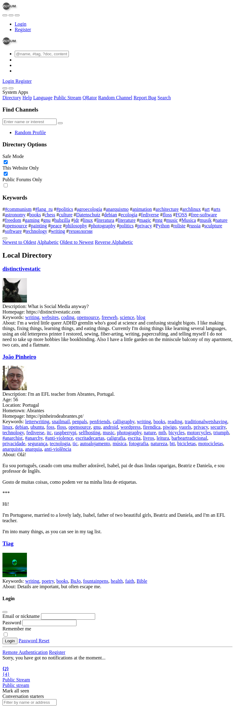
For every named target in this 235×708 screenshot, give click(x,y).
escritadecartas (90, 438)
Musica (188, 220)
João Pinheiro (19, 357)
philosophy (76, 225)
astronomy (15, 214)
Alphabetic (47, 242)
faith (129, 581)
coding (68, 317)
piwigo (169, 427)
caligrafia (116, 438)
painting (39, 225)
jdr (76, 220)
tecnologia (60, 443)
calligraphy (123, 421)
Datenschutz (88, 214)
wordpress (131, 427)
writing (58, 231)
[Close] (11, 88)
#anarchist (12, 438)
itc (49, 432)
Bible (142, 581)
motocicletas (210, 443)
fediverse (150, 214)
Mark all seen (15, 690)
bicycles (177, 432)
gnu (46, 220)
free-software (204, 214)
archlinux (191, 209)
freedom (13, 220)
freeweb (110, 317)
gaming (32, 220)
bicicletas (186, 443)
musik (205, 220)
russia (194, 225)
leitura (163, 438)
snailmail (61, 421)
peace (56, 225)
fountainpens (95, 581)
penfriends (100, 421)
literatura (105, 220)
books (35, 214)
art (207, 209)
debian (110, 214)
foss (50, 427)
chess (50, 214)
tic (75, 443)
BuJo (76, 581)
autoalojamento (95, 443)
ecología (129, 214)
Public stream (15, 685)
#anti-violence (59, 438)
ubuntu (37, 427)
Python (163, 225)
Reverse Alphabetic (114, 242)
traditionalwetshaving (206, 421)
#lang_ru (44, 209)
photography (103, 225)
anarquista (12, 449)
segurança (37, 443)
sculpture (213, 225)
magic (145, 220)
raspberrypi (65, 432)
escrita (134, 438)
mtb (162, 432)
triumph (221, 432)
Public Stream (67, 97)
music (172, 220)
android (110, 427)
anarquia (33, 449)
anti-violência (57, 449)
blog (141, 317)
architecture (167, 209)
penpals (79, 421)
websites (50, 317)
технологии (80, 231)
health (117, 581)
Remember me (16, 628)
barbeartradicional (189, 438)
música (119, 443)
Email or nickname (21, 616)
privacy (144, 225)
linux (88, 220)
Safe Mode (13, 156)
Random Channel (115, 97)
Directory (11, 97)
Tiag (7, 543)
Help (27, 97)
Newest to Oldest (19, 242)
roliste (179, 225)
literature (127, 220)
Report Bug (144, 97)
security (218, 427)
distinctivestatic (21, 269)
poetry (48, 581)
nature (221, 220)
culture (65, 214)
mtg (158, 220)
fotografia (138, 443)
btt (172, 443)
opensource (16, 225)
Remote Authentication (25, 652)
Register (23, 29)
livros (148, 438)
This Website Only (20, 168)
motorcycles (199, 432)
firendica (152, 427)
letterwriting (37, 421)
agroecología (89, 209)
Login (20, 24)
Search (164, 97)
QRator (90, 97)
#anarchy (34, 438)
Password (11, 622)
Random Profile (30, 132)
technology (36, 231)
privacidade (13, 443)
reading (175, 421)
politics (126, 225)
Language (42, 97)
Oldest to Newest (77, 242)
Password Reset (34, 640)
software (13, 231)
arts (216, 209)
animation (142, 209)
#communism (18, 209)
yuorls (185, 427)
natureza (159, 443)
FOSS (181, 214)
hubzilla (62, 220)
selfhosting (89, 432)
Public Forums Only (22, 179)
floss (167, 214)
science (127, 317)
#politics (64, 209)
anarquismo (117, 209)
